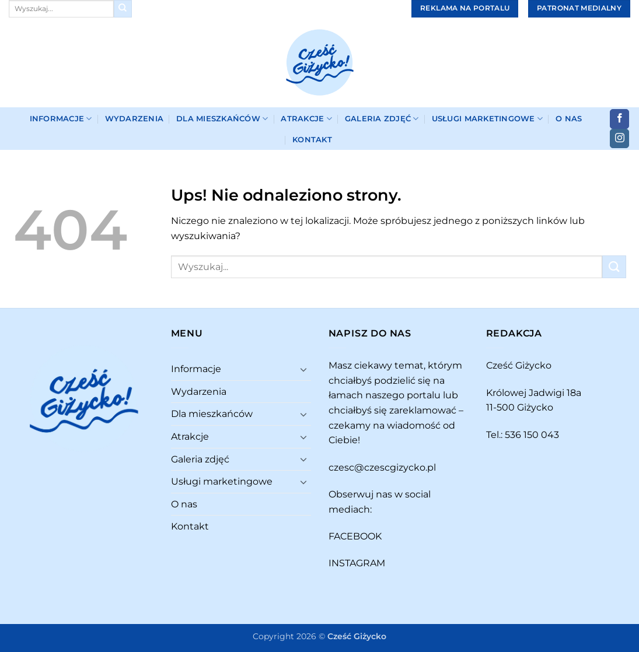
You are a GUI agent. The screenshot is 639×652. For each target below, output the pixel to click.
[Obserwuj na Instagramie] (619, 139)
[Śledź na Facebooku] (619, 119)
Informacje (61, 118)
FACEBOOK (355, 536)
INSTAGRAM (357, 563)
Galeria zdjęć (382, 118)
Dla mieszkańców (222, 118)
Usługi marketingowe (487, 118)
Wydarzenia (134, 118)
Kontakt (312, 139)
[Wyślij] (122, 8)
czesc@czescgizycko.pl (382, 467)
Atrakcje (306, 118)
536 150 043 (532, 434)
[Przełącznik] (304, 369)
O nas (569, 118)
